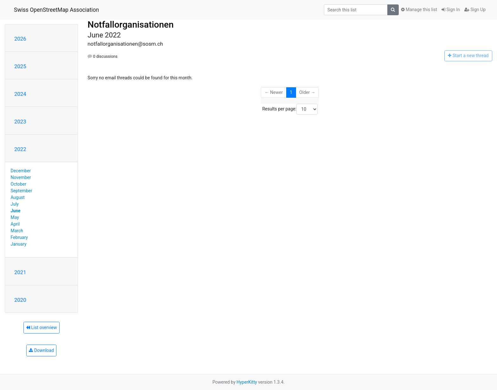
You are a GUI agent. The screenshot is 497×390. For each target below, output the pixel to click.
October (18, 184)
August (18, 197)
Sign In (451, 9)
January (19, 244)
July (15, 204)
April (15, 224)
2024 (20, 94)
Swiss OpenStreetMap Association (56, 10)
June (16, 210)
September (21, 190)
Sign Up (475, 9)
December (21, 170)
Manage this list (419, 9)
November (21, 177)
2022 (20, 149)
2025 (20, 66)
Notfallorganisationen (130, 24)
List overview (41, 327)
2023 (20, 121)
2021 (20, 272)
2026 (20, 39)
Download (41, 350)
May (15, 217)
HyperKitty (246, 382)
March (17, 230)
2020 (20, 300)
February (19, 237)
